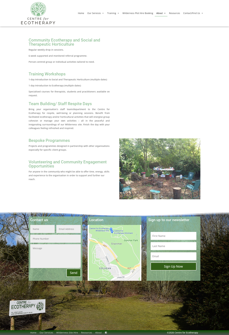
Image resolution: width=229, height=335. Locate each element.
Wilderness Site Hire (67, 332)
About (161, 13)
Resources (174, 13)
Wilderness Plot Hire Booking (137, 13)
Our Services (95, 13)
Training (113, 13)
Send (73, 273)
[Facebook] (106, 332)
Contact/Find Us (193, 13)
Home (81, 13)
